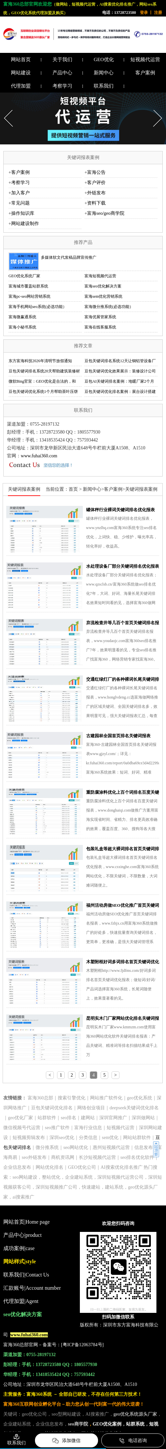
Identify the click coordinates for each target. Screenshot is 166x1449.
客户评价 (96, 182)
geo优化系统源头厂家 (135, 1414)
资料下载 (96, 203)
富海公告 (96, 172)
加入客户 (20, 192)
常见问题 (20, 203)
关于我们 (62, 59)
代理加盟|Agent (20, 1301)
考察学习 (62, 86)
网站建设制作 (25, 223)
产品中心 (62, 72)
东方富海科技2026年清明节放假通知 (40, 361)
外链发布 (96, 192)
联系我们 (104, 86)
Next (154, 108)
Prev (5, 108)
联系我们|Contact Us (26, 1274)
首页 (73, 489)
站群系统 (135, 1424)
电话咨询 (132, 1440)
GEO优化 (104, 59)
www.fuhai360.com (39, 455)
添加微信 (66, 1440)
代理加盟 (21, 86)
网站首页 (21, 59)
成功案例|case (19, 1248)
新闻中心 (104, 72)
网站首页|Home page (26, 1222)
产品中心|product (22, 1235)
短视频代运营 (145, 59)
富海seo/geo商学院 (105, 213)
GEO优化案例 (107, 1424)
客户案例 (145, 72)
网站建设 (21, 72)
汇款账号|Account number (32, 1288)
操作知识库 (22, 213)
